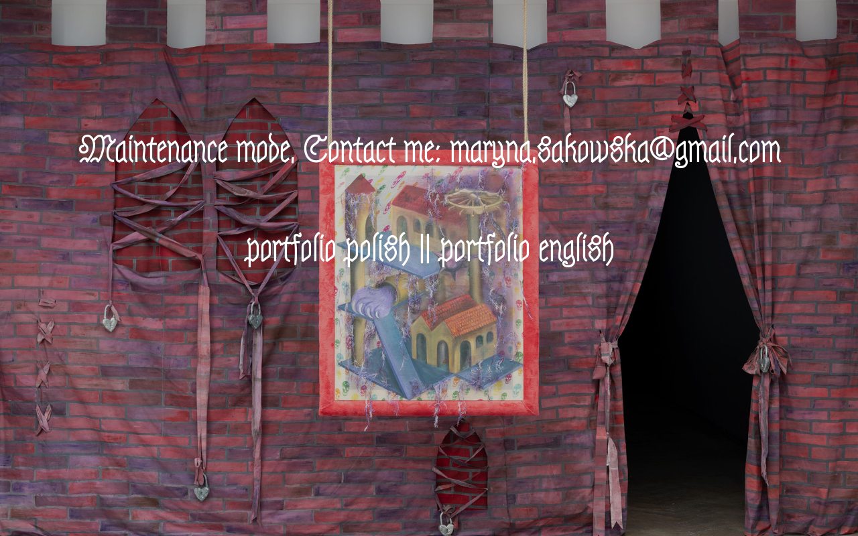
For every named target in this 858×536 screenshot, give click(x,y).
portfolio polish (327, 249)
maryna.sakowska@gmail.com (614, 150)
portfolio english (526, 249)
